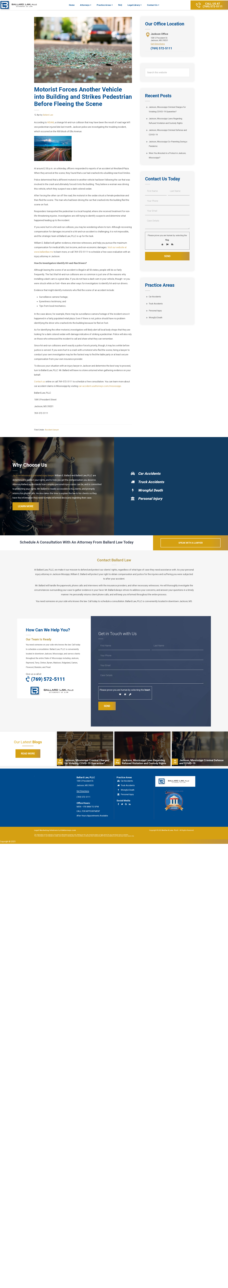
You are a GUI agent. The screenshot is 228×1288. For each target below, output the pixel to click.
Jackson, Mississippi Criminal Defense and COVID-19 (168, 132)
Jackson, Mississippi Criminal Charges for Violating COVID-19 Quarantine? (167, 109)
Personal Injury (155, 311)
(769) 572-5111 (161, 48)
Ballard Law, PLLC (18, 5)
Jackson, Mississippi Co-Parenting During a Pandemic (168, 144)
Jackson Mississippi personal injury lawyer (33, 475)
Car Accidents (155, 297)
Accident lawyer (52, 430)
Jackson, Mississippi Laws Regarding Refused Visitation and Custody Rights (166, 121)
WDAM (50, 122)
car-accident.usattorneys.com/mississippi (100, 386)
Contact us (39, 381)
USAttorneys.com (68, 831)
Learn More (25, 506)
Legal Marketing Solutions (46, 831)
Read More (28, 754)
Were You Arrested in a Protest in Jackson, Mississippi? (167, 155)
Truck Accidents (156, 304)
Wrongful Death (155, 318)
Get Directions (158, 44)
